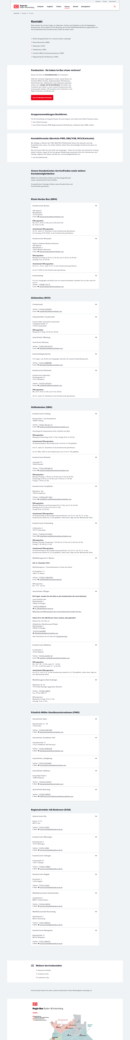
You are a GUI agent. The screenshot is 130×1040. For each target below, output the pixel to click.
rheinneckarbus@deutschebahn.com (51, 217)
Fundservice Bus (43, 974)
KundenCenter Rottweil (65, 457)
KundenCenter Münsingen (65, 837)
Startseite (16, 13)
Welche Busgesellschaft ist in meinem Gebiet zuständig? (52, 39)
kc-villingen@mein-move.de (44, 608)
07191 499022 (45, 794)
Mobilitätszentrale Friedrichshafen (65, 893)
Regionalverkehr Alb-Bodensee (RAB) (45, 57)
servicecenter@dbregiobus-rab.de (51, 829)
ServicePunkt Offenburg (65, 337)
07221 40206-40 (40, 606)
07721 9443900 (40, 631)
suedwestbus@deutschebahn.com (50, 311)
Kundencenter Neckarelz (65, 238)
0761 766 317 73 (46, 425)
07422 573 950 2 (46, 534)
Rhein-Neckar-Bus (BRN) (41, 42)
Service (24, 13)
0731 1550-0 (44, 827)
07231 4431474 (46, 383)
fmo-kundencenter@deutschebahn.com (53, 765)
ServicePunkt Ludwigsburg (65, 758)
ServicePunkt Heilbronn (65, 770)
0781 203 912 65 (46, 346)
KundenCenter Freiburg (65, 413)
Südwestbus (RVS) (39, 46)
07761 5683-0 (45, 691)
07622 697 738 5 (46, 497)
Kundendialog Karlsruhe (65, 353)
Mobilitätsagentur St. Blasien (65, 558)
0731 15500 (44, 848)
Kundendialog (65, 275)
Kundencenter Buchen (65, 205)
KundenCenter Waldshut (65, 645)
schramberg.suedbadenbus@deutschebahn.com (55, 536)
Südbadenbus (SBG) (39, 49)
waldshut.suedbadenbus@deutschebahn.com (54, 658)
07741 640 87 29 (46, 656)
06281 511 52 (45, 285)
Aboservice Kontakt (44, 970)
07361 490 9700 (46, 730)
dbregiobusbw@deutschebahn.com (51, 348)
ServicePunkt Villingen (65, 591)
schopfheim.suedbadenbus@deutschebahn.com (55, 499)
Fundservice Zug (43, 978)
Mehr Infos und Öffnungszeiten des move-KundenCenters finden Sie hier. (56, 612)
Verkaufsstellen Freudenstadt (65, 316)
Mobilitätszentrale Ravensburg (65, 911)
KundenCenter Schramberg (65, 523)
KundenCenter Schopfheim (65, 486)
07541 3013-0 (45, 904)
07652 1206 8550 (46, 578)
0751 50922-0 (45, 923)
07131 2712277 (46, 782)
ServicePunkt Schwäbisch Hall (65, 737)
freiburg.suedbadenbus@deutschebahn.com (54, 427)
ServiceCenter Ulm (65, 816)
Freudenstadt (65, 304)
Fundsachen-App (61, 636)
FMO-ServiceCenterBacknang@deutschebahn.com (56, 796)
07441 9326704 (46, 309)
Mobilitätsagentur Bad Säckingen (65, 679)
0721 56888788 (46, 363)
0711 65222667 (46, 763)
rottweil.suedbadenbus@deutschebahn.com (54, 470)
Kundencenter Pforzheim (65, 370)
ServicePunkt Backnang (65, 789)
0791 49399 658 (46, 749)
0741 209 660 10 (46, 468)
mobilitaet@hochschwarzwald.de (50, 580)
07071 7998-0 (45, 867)
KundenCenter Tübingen (65, 855)
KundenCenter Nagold (65, 874)
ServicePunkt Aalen (65, 719)
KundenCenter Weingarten (65, 930)
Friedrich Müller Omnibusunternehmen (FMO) (48, 53)
